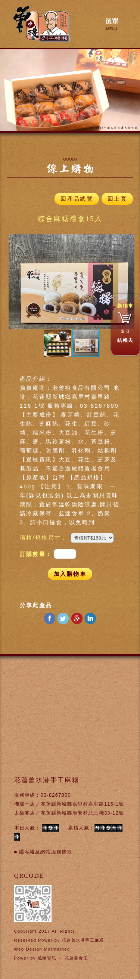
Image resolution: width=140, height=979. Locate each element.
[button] (15, 281)
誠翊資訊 (47, 958)
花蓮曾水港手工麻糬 (83, 940)
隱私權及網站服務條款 (45, 852)
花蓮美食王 (76, 958)
